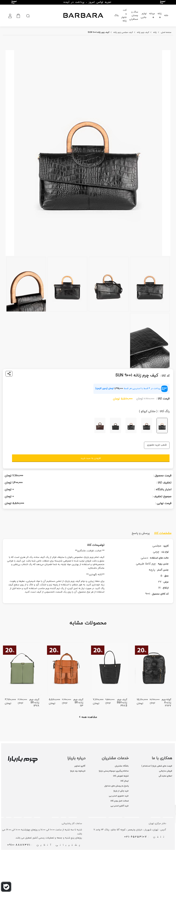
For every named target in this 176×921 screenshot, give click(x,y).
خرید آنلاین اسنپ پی (119, 805)
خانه (166, 15)
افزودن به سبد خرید (91, 458)
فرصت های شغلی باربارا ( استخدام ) (156, 766)
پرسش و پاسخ (141, 533)
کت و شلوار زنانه (124, 15)
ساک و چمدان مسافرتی (133, 15)
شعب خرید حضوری (157, 445)
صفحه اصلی (166, 32)
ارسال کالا (124, 781)
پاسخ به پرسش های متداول (116, 786)
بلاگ (116, 15)
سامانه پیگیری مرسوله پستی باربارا (114, 771)
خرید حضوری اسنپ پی (119, 795)
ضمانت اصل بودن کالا (119, 800)
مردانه (152, 14)
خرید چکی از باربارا (121, 790)
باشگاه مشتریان (122, 766)
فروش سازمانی (165, 771)
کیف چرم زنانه (143, 32)
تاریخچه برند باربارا (77, 771)
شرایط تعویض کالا (121, 776)
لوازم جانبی (144, 15)
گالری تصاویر (79, 766)
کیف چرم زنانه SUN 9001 (98, 32)
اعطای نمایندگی (165, 776)
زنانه (159, 14)
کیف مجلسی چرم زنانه (123, 32)
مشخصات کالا (162, 533)
